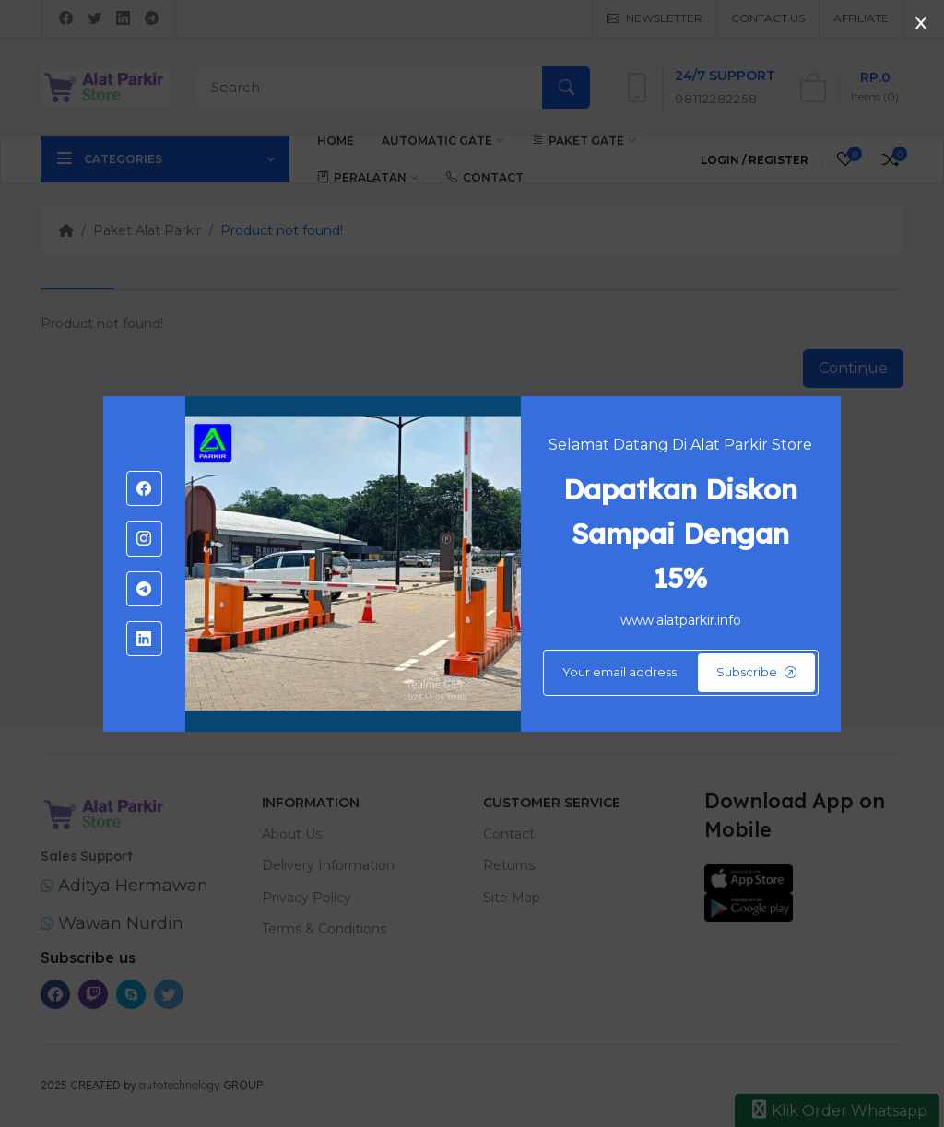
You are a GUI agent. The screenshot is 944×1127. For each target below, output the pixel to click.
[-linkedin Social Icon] (143, 638)
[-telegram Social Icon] (143, 588)
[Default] (681, 673)
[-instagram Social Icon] (143, 538)
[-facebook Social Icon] (143, 488)
